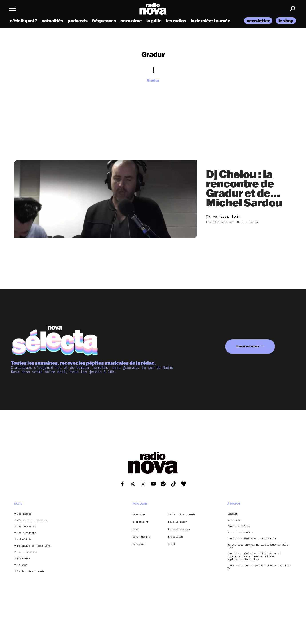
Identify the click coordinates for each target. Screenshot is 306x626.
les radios (176, 20)
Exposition (175, 536)
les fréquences (27, 552)
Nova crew (233, 520)
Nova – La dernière (240, 532)
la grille (154, 20)
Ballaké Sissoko (179, 529)
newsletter (258, 20)
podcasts (77, 20)
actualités (52, 20)
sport (171, 544)
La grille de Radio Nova (33, 545)
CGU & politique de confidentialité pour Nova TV (259, 567)
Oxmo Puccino (141, 536)
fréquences (104, 20)
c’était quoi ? (23, 20)
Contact (232, 513)
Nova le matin (177, 521)
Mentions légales (238, 526)
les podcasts (25, 526)
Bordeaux (138, 544)
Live (135, 529)
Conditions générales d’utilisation (251, 538)
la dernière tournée (210, 20)
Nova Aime (139, 514)
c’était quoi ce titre (32, 520)
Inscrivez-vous (247, 346)
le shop (285, 20)
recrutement (141, 521)
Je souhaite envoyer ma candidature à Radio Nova (257, 546)
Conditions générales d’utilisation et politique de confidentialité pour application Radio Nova (254, 556)
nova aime (131, 20)
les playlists (26, 533)
